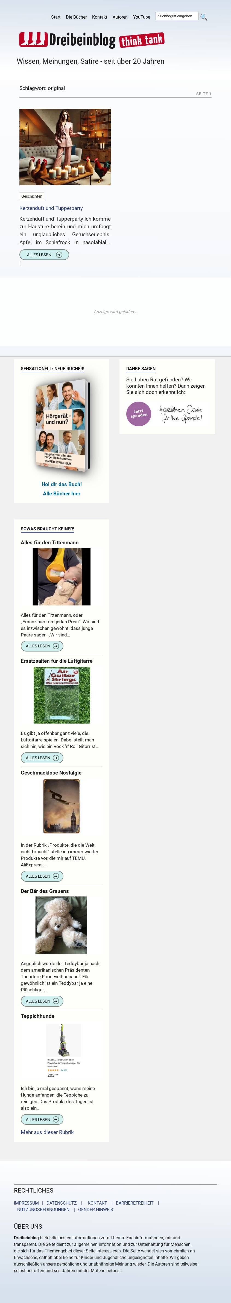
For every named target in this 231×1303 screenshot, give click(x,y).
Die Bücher (76, 17)
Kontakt (99, 17)
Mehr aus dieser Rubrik (47, 1132)
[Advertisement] (116, 311)
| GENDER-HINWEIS (92, 1209)
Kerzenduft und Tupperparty (51, 208)
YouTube (141, 17)
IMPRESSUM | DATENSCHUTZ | (49, 1203)
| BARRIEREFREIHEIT (131, 1203)
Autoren (120, 17)
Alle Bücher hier (61, 493)
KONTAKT (96, 1203)
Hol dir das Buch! (62, 484)
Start (55, 17)
